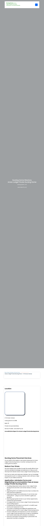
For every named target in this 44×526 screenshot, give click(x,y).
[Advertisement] (22, 443)
